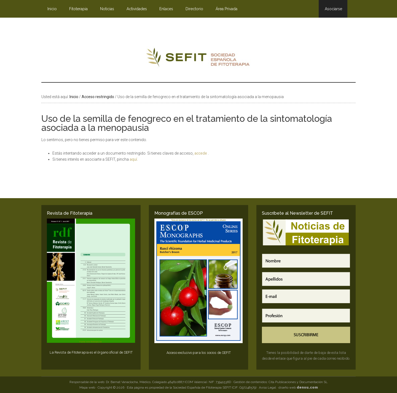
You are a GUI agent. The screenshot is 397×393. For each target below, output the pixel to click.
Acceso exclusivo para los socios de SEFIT (199, 353)
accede (201, 153)
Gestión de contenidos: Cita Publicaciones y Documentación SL (281, 382)
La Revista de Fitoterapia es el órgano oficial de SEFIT (91, 352)
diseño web (298, 387)
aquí (133, 159)
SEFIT (198, 58)
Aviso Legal (267, 387)
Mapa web (87, 387)
